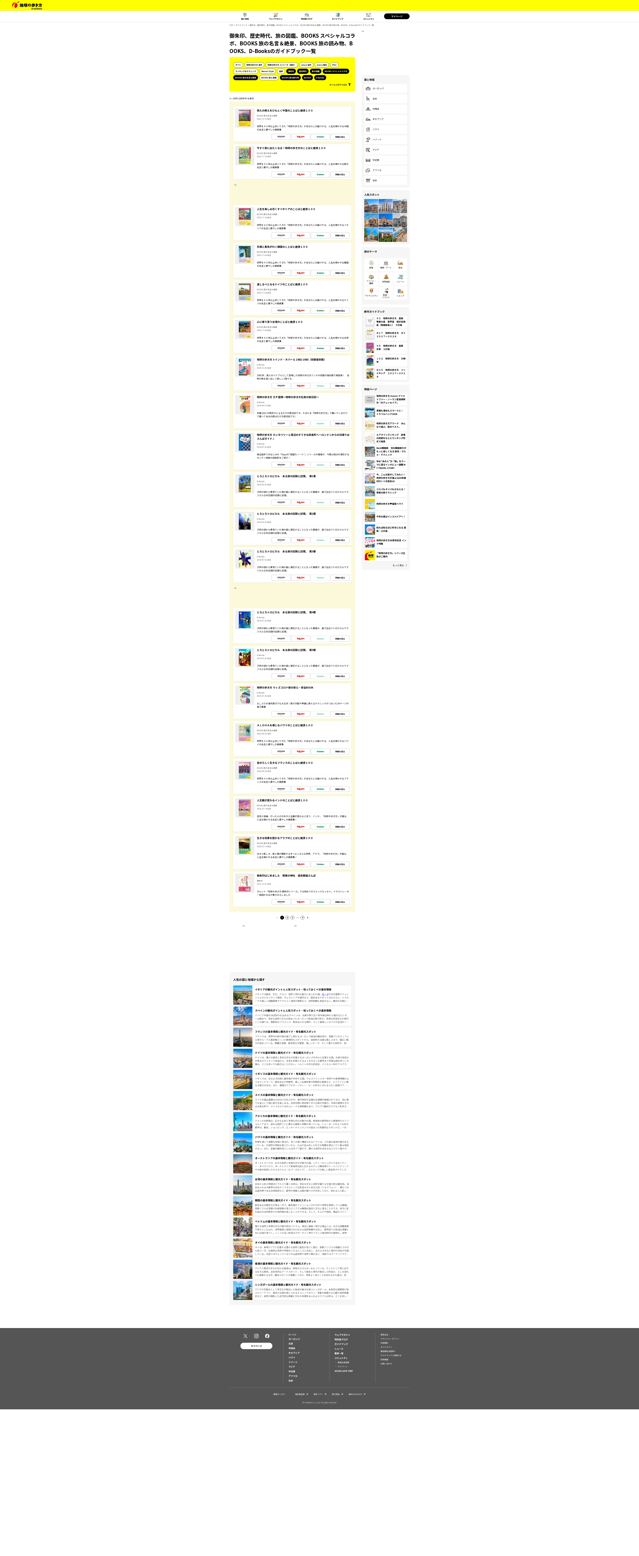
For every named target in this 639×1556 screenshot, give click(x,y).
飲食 (371, 267)
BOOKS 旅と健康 (269, 77)
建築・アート (386, 267)
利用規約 (384, 1342)
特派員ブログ (306, 18)
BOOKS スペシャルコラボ (336, 71)
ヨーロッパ (375, 88)
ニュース (339, 1348)
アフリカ (373, 170)
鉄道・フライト (386, 295)
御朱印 (291, 71)
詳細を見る (340, 136)
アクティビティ (371, 295)
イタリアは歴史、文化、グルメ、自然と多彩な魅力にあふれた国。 (288, 994)
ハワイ (372, 129)
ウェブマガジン (275, 18)
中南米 (372, 109)
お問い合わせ (386, 1363)
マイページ (396, 16)
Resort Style (268, 71)
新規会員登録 (343, 1362)
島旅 (281, 71)
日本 (371, 180)
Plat (334, 64)
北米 (371, 98)
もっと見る (398, 565)
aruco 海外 (306, 64)
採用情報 (384, 1359)
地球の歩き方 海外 (254, 64)
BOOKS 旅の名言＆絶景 (245, 77)
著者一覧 (339, 1353)
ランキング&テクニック (245, 71)
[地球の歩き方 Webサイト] (27, 5)
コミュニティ (368, 18)
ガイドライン (386, 1347)
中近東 (372, 160)
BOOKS (307, 77)
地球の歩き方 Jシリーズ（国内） (282, 64)
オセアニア (375, 119)
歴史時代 (303, 71)
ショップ (400, 295)
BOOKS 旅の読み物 (290, 77)
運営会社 (384, 1334)
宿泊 (400, 267)
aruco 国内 (322, 64)
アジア (372, 149)
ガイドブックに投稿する (391, 1355)
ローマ (325, 994)
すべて (238, 64)
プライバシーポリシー (390, 1338)
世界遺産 (386, 281)
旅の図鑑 (316, 71)
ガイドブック (337, 18)
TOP (231, 25)
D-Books (320, 77)
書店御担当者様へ (388, 1351)
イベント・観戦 (371, 281)
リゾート (373, 139)
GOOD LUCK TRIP (344, 1370)
